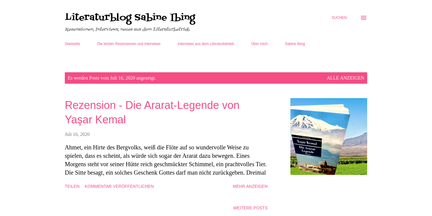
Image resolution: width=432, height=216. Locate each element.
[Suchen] (339, 17)
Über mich (259, 44)
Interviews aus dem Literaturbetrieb (206, 44)
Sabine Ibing (295, 44)
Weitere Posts (250, 208)
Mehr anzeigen (250, 186)
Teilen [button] (72, 186)
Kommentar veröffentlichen (119, 186)
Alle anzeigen (345, 77)
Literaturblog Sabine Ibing (130, 18)
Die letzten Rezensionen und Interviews (128, 44)
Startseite (72, 44)
